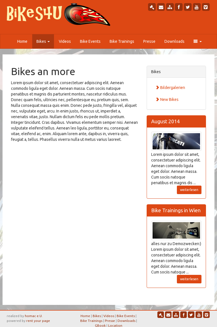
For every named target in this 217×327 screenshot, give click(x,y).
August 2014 (165, 121)
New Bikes (167, 99)
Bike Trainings (122, 41)
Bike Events (90, 41)
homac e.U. (34, 316)
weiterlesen (189, 190)
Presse (149, 41)
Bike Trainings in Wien (176, 210)
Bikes (43, 41)
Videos (65, 41)
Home (22, 41)
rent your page (38, 320)
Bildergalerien (170, 87)
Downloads (174, 41)
